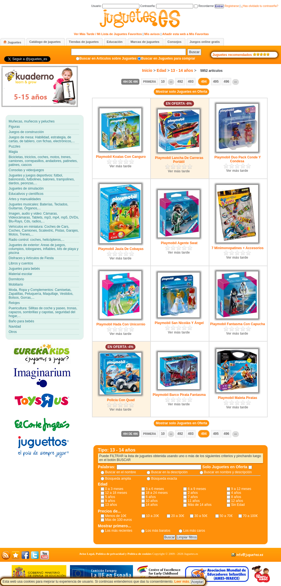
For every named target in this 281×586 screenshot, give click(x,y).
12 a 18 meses (116, 493)
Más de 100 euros (118, 520)
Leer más (181, 581)
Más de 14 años (199, 505)
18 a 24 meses (157, 493)
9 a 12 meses (241, 489)
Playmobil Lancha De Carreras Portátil (179, 160)
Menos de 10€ (115, 516)
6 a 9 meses (197, 489)
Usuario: (115, 6)
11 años (194, 501)
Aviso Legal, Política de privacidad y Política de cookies (115, 553)
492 (180, 82)
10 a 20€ (152, 516)
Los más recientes (118, 531)
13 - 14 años (182, 70)
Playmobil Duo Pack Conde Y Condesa (237, 159)
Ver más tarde (121, 166)
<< (171, 82)
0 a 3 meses (114, 489)
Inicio (147, 70)
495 (216, 82)
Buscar (194, 52)
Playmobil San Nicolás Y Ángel (179, 323)
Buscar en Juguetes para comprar (168, 58)
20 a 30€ (177, 516)
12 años (237, 501)
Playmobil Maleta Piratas (237, 398)
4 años (236, 493)
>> (235, 82)
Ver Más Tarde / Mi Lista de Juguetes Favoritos (108, 34)
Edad (161, 70)
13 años (111, 505)
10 (162, 82)
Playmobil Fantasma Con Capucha (237, 324)
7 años (193, 497)
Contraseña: (166, 6)
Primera (149, 81)
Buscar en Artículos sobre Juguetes (108, 58)
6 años (151, 497)
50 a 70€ (226, 516)
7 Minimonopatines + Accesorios (238, 248)
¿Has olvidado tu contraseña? (259, 6)
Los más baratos (158, 531)
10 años (152, 501)
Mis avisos (152, 34)
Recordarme (204, 6)
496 (226, 82)
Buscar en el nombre (120, 472)
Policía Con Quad (121, 400)
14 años (152, 505)
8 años (236, 497)
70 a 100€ (250, 516)
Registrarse (232, 6)
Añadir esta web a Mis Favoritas (185, 34)
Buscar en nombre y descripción (228, 472)
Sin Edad (238, 505)
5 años (110, 497)
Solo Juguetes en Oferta (225, 467)
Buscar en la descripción (169, 472)
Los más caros (194, 531)
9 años (110, 501)
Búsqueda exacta (164, 478)
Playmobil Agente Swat (179, 243)
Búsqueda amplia (118, 478)
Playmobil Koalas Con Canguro (121, 157)
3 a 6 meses (155, 489)
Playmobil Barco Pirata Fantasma (179, 395)
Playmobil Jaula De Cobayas (121, 249)
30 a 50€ (200, 516)
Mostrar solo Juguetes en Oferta (181, 92)
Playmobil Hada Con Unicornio (120, 324)
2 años (193, 493)
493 (190, 82)
